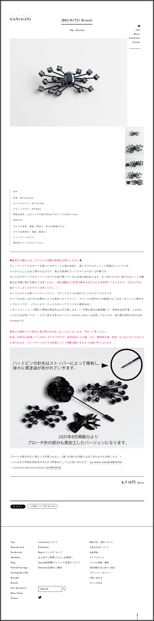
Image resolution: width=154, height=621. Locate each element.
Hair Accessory (18, 588)
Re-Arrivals (16, 552)
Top (72, 30)
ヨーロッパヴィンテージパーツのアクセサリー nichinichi (20, 18)
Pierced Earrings (19, 568)
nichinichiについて (47, 542)
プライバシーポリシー (100, 573)
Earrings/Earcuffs (19, 573)
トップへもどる (138, 616)
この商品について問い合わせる (42, 506)
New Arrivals (17, 547)
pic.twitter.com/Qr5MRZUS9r (106, 462)
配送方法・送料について (101, 542)
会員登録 (94, 552)
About (137, 34)
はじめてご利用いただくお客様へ (55, 558)
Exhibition (134, 38)
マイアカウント (97, 558)
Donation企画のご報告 (50, 568)
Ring (13, 563)
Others (14, 598)
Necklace (15, 558)
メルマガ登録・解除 (99, 563)
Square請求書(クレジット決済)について (59, 563)
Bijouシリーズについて (50, 552)
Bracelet (15, 578)
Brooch (80, 30)
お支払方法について (99, 547)
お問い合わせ (96, 578)
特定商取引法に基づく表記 (102, 568)
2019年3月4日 (53, 467)
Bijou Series (17, 593)
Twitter (136, 42)
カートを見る (96, 583)
